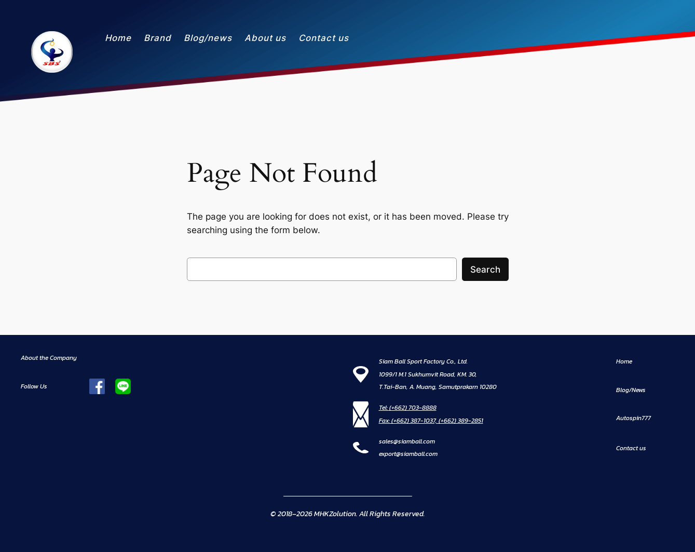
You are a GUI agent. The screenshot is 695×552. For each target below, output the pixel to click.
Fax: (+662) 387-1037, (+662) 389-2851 (431, 420)
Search (485, 269)
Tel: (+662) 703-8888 (408, 407)
